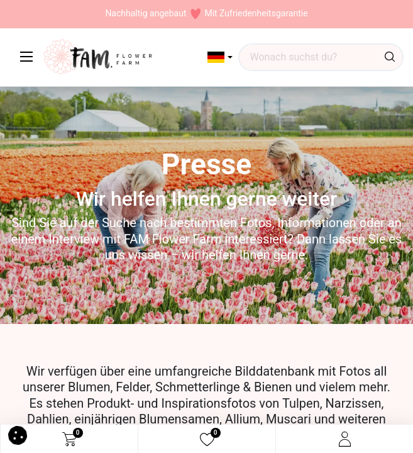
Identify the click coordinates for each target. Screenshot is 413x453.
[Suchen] (390, 57)
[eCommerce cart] (69, 439)
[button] (220, 57)
